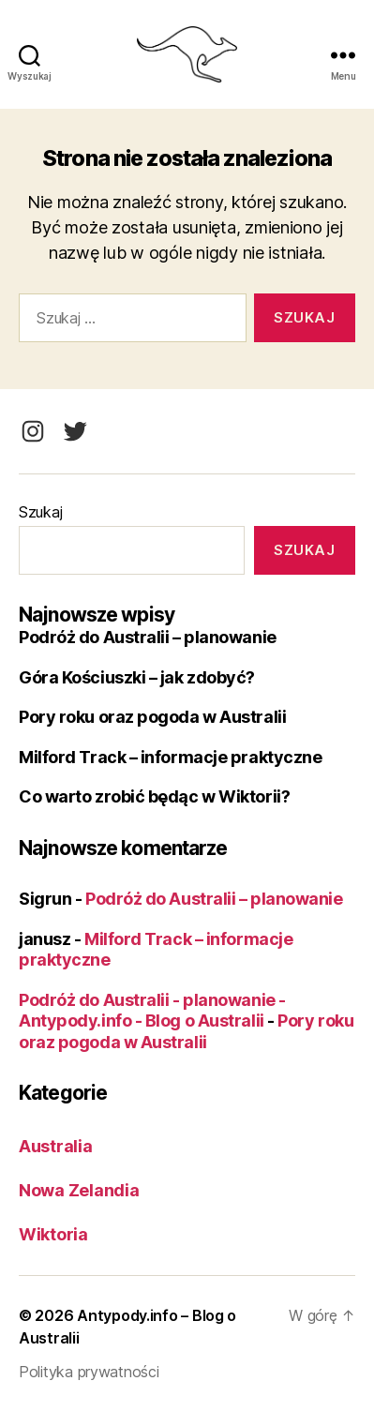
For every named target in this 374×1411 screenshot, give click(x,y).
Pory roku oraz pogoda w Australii (152, 717)
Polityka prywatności (89, 1371)
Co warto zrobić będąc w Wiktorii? (154, 796)
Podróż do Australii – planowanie (148, 637)
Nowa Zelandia (79, 1190)
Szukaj (40, 512)
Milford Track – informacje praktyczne (170, 757)
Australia (56, 1146)
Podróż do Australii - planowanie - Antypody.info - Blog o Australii (152, 1010)
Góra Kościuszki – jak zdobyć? (137, 677)
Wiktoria (53, 1234)
